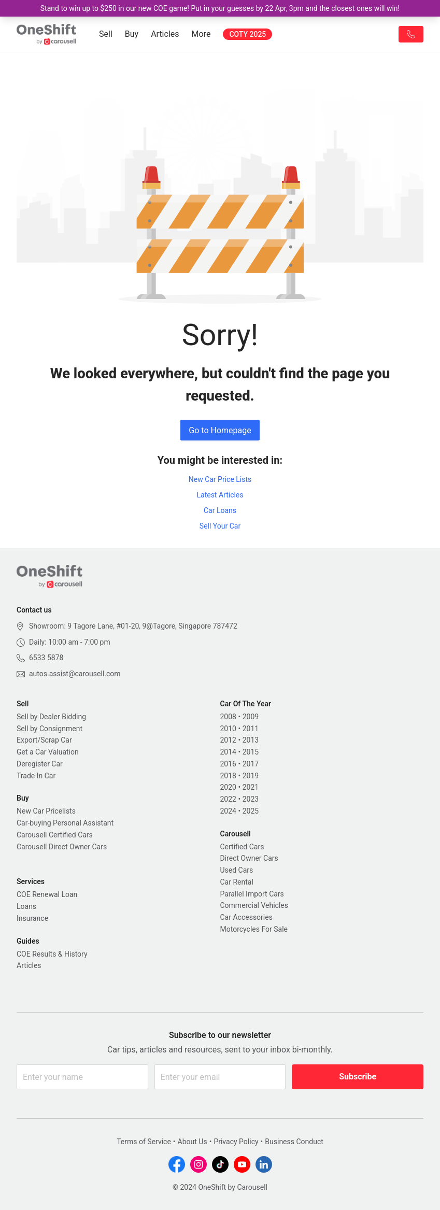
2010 (228, 728)
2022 (228, 799)
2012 (228, 740)
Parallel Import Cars (252, 894)
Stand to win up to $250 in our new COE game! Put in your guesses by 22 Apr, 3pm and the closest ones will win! (220, 8)
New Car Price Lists (220, 479)
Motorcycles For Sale (254, 929)
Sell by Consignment (49, 728)
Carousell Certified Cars (55, 835)
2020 (228, 787)
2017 (251, 764)
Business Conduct (294, 1141)
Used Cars (236, 870)
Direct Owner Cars (249, 858)
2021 (251, 787)
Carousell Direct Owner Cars (62, 847)
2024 (228, 811)
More (201, 34)
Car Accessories (246, 917)
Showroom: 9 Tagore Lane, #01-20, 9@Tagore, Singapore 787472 (133, 626)
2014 (228, 752)
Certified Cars (242, 847)
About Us (192, 1141)
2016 (228, 764)
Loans (26, 906)
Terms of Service (144, 1141)
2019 (251, 776)
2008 (228, 717)
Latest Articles (219, 495)
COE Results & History (52, 954)
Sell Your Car (220, 526)
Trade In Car (36, 776)
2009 (251, 717)
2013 (251, 740)
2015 (251, 752)
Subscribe (357, 1076)
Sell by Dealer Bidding (51, 717)
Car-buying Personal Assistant (65, 823)
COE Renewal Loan (47, 894)
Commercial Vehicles (254, 905)
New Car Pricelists (46, 811)
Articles (165, 34)
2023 (251, 799)
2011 (251, 728)
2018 (228, 776)
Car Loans (220, 510)
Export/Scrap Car (44, 740)
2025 (251, 811)
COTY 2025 (247, 34)
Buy (131, 34)
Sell (105, 34)
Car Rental (236, 882)
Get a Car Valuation (48, 752)
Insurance (32, 918)
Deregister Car (40, 764)
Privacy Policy (236, 1141)
